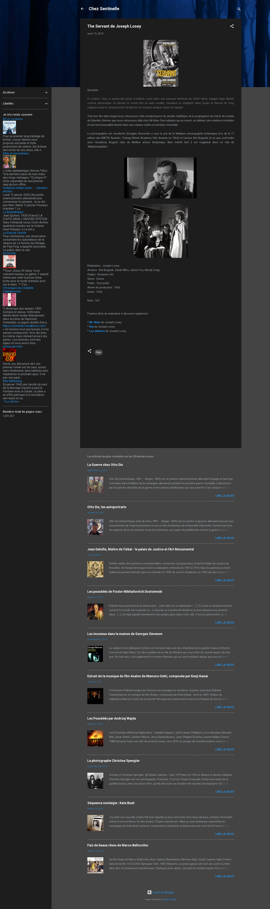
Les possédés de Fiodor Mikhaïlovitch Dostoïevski (124, 591)
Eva (91, 326)
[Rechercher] (239, 9)
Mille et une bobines (16, 153)
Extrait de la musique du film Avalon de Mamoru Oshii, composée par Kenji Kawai (147, 676)
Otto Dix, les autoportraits (106, 507)
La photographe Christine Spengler (113, 761)
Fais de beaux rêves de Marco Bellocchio (117, 845)
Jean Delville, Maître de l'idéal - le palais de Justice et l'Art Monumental (140, 549)
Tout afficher (11, 401)
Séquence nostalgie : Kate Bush (110, 803)
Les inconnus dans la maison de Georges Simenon (124, 634)
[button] (232, 27)
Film (98, 352)
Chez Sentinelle (104, 8)
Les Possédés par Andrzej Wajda (111, 718)
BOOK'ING (9, 253)
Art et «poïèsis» (13, 119)
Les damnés (97, 331)
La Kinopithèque (13, 212)
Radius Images (170, 899)
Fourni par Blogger (160, 892)
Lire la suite (224, 495)
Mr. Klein (94, 322)
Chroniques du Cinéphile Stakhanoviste (18, 289)
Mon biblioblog (12, 381)
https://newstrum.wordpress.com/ (24, 326)
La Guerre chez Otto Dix (105, 465)
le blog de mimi (12, 346)
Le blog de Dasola (14, 232)
